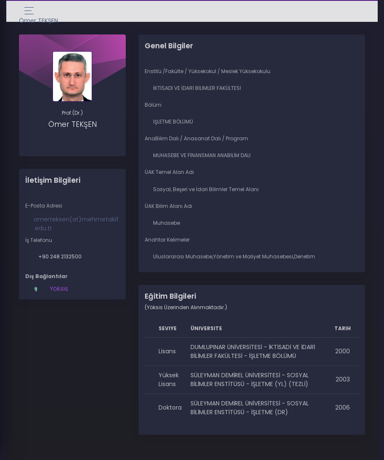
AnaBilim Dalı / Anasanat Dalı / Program (196, 138)
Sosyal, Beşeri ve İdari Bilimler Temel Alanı (206, 189)
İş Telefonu (38, 240)
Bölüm (153, 104)
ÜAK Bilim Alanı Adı (168, 206)
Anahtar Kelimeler (167, 239)
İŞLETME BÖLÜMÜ (173, 121)
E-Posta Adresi (43, 205)
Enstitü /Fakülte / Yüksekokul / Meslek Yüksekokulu (207, 71)
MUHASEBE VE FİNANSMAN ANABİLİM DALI (202, 155)
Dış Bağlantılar (46, 276)
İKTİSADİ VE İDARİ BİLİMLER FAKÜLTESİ (197, 88)
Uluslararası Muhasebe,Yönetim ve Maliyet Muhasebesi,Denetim (234, 256)
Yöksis (59, 288)
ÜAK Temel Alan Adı (169, 172)
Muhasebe (166, 222)
